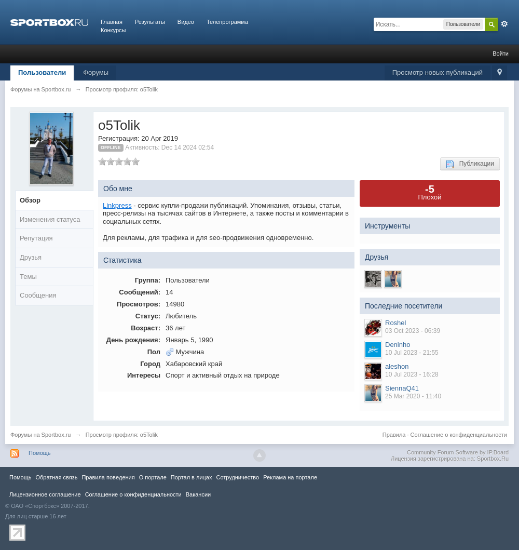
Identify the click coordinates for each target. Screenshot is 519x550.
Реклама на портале (290, 477)
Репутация (36, 238)
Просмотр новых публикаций (437, 72)
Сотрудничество (237, 477)
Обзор (30, 200)
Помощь (40, 453)
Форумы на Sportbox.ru (40, 435)
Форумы (95, 72)
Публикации (470, 164)
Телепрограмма (227, 22)
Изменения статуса (50, 219)
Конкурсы (113, 30)
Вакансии (198, 494)
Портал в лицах (191, 477)
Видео (185, 22)
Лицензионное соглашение (45, 494)
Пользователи (42, 72)
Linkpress (117, 205)
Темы (28, 276)
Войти (501, 53)
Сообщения (38, 295)
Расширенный (504, 24)
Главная (111, 22)
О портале (153, 477)
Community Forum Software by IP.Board (458, 452)
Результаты (150, 22)
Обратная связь (56, 477)
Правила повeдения (107, 477)
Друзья (31, 257)
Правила (394, 435)
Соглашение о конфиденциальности (459, 435)
